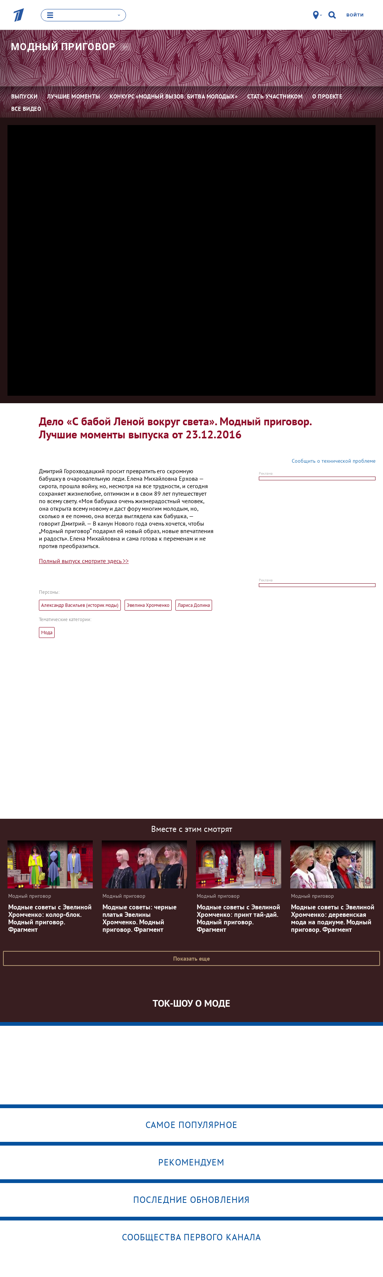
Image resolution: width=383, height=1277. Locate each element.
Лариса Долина (194, 605)
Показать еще (191, 958)
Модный (63, 46)
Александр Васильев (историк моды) (80, 605)
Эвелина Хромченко (148, 605)
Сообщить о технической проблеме (334, 460)
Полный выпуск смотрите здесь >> (84, 560)
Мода (46, 632)
